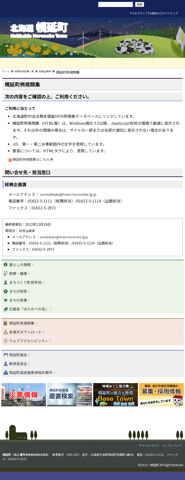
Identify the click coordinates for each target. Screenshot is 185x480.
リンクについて (172, 453)
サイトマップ (170, 13)
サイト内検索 (91, 4)
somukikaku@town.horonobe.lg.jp (71, 195)
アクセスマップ (139, 13)
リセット (70, 4)
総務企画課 (57, 73)
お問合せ (154, 13)
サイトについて (149, 453)
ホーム (7, 73)
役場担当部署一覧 (31, 73)
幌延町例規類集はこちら (36, 160)
